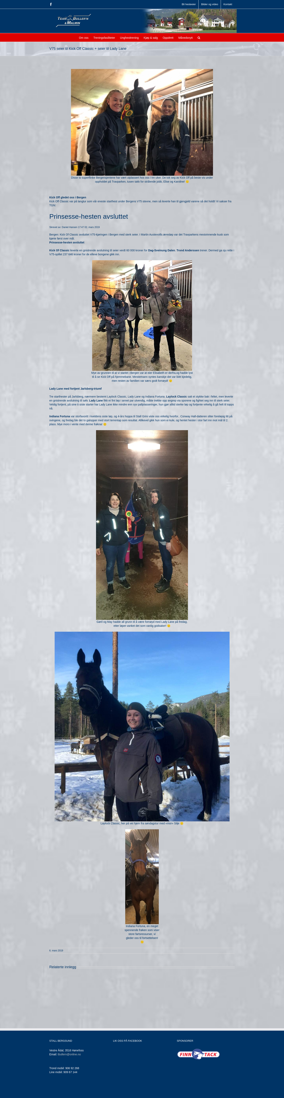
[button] (199, 37)
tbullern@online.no (69, 1054)
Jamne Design (113, 1092)
